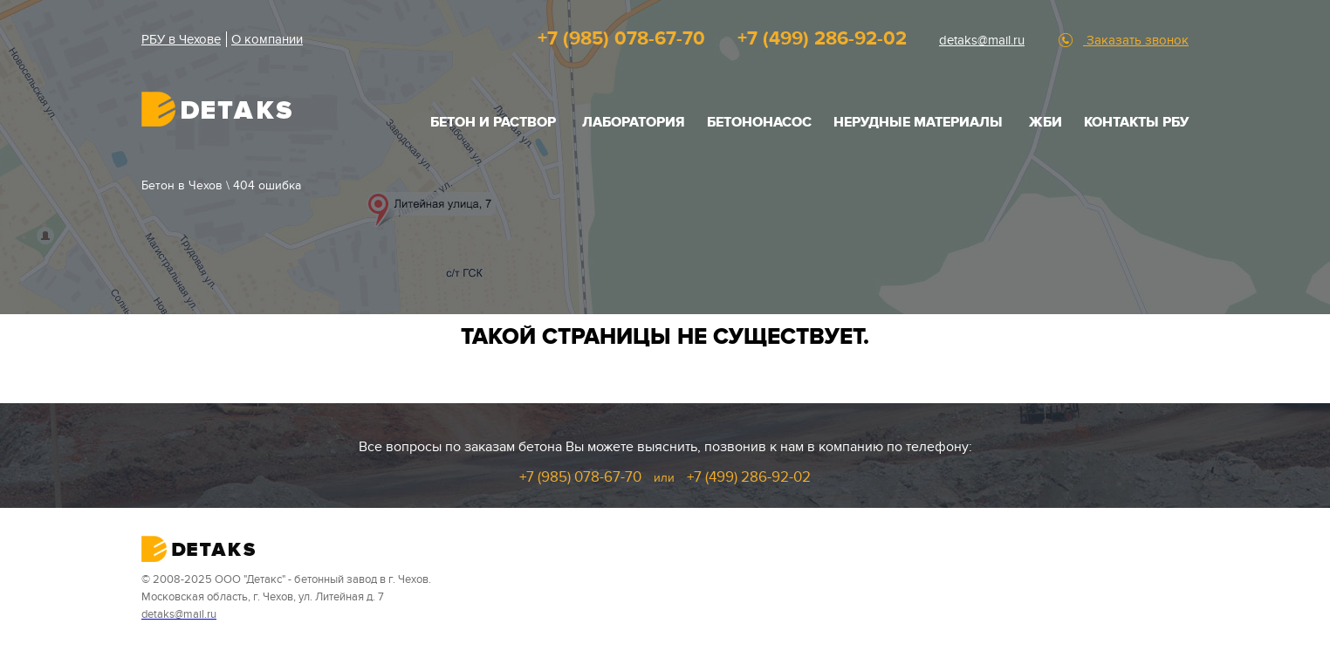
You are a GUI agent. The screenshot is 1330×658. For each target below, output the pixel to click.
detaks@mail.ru (982, 40)
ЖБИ (1045, 122)
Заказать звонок (1136, 40)
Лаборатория (633, 122)
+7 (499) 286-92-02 (822, 39)
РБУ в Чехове (181, 39)
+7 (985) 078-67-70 (621, 39)
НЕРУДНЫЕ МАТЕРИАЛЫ (918, 122)
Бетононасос (759, 122)
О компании (267, 39)
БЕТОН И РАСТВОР (493, 122)
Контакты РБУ (1136, 122)
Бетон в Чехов (182, 185)
